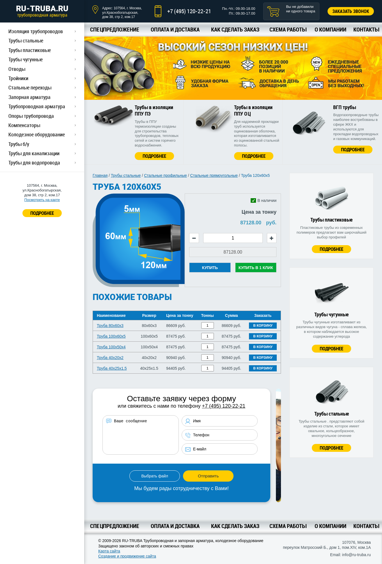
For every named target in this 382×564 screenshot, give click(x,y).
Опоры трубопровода (31, 115)
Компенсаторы (24, 125)
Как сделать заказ (235, 29)
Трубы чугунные (25, 59)
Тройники (18, 78)
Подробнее (154, 156)
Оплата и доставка (175, 29)
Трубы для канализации (34, 153)
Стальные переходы (29, 87)
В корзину (263, 326)
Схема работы (287, 29)
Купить (210, 267)
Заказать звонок (350, 11)
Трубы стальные (25, 40)
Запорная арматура (29, 97)
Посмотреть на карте (42, 200)
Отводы (16, 69)
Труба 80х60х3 (110, 325)
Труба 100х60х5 (111, 336)
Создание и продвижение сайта (127, 556)
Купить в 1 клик (256, 267)
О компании (330, 29)
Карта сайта (109, 551)
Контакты (366, 29)
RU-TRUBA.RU (42, 11)
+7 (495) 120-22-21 (189, 11)
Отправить (208, 475)
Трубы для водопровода (34, 162)
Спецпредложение (114, 29)
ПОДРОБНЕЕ (42, 213)
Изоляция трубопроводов (35, 31)
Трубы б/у (18, 144)
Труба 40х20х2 (110, 357)
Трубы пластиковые (29, 50)
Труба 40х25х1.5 (112, 368)
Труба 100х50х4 (111, 347)
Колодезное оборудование (36, 134)
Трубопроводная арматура (36, 106)
